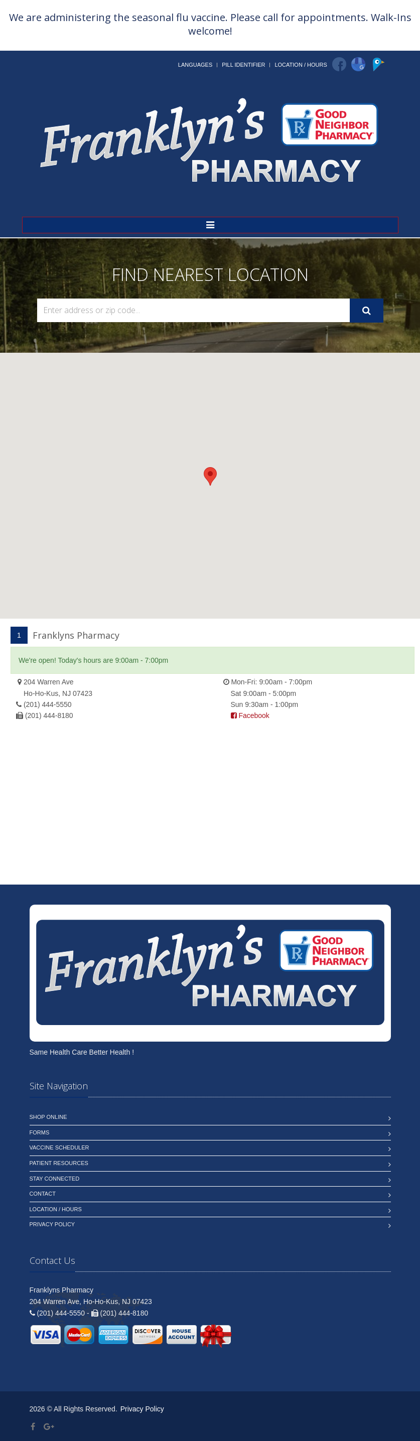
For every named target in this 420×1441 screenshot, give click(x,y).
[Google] (358, 64)
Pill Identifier (243, 65)
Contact (43, 1194)
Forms (40, 1132)
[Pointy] (380, 69)
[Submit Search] (366, 311)
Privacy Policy (52, 1224)
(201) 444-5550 (48, 704)
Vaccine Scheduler (59, 1147)
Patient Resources (59, 1163)
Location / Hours (300, 65)
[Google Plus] (49, 1426)
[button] (210, 476)
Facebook (250, 715)
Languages (195, 65)
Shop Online (48, 1117)
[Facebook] (339, 64)
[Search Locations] (193, 310)
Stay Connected (55, 1179)
